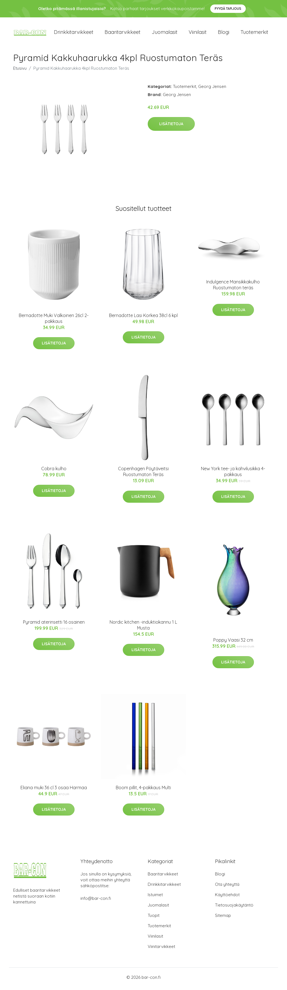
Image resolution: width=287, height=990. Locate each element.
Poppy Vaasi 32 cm (233, 643)
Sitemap (223, 918)
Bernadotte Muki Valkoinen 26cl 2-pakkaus (54, 321)
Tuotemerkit (254, 33)
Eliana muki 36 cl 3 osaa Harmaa (53, 790)
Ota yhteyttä (227, 887)
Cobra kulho (53, 471)
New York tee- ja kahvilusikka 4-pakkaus (233, 474)
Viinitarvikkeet (161, 949)
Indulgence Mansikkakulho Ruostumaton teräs (233, 287)
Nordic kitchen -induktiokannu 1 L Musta (143, 627)
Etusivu (20, 71)
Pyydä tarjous (228, 8)
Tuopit (153, 918)
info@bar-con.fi (95, 901)
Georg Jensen (212, 89)
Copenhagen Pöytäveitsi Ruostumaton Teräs (143, 474)
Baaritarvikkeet (122, 33)
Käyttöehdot (227, 897)
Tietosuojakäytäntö (234, 908)
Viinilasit (198, 33)
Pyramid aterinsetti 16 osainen (54, 625)
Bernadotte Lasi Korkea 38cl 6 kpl (143, 318)
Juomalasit (164, 33)
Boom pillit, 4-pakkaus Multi (143, 790)
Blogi (223, 33)
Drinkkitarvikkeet (73, 33)
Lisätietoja (171, 126)
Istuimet (155, 897)
